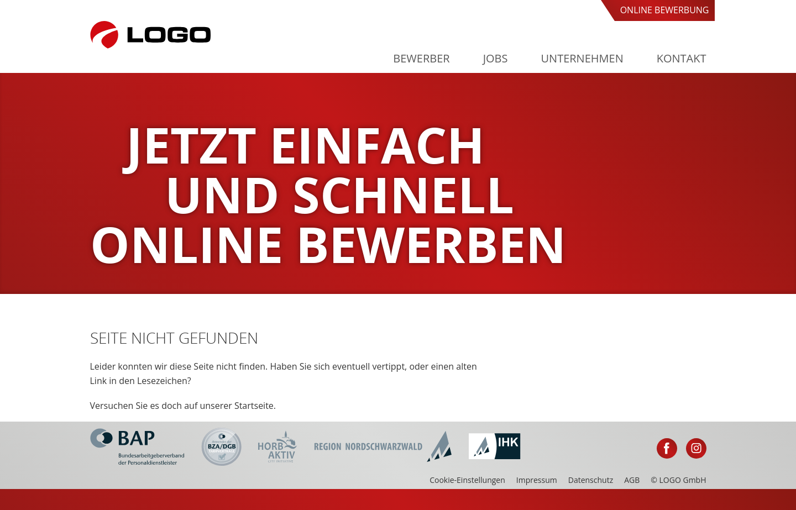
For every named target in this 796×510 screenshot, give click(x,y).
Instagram (696, 448)
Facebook (667, 448)
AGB (632, 480)
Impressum (536, 480)
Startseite (254, 405)
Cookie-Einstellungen (467, 480)
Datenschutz (590, 480)
